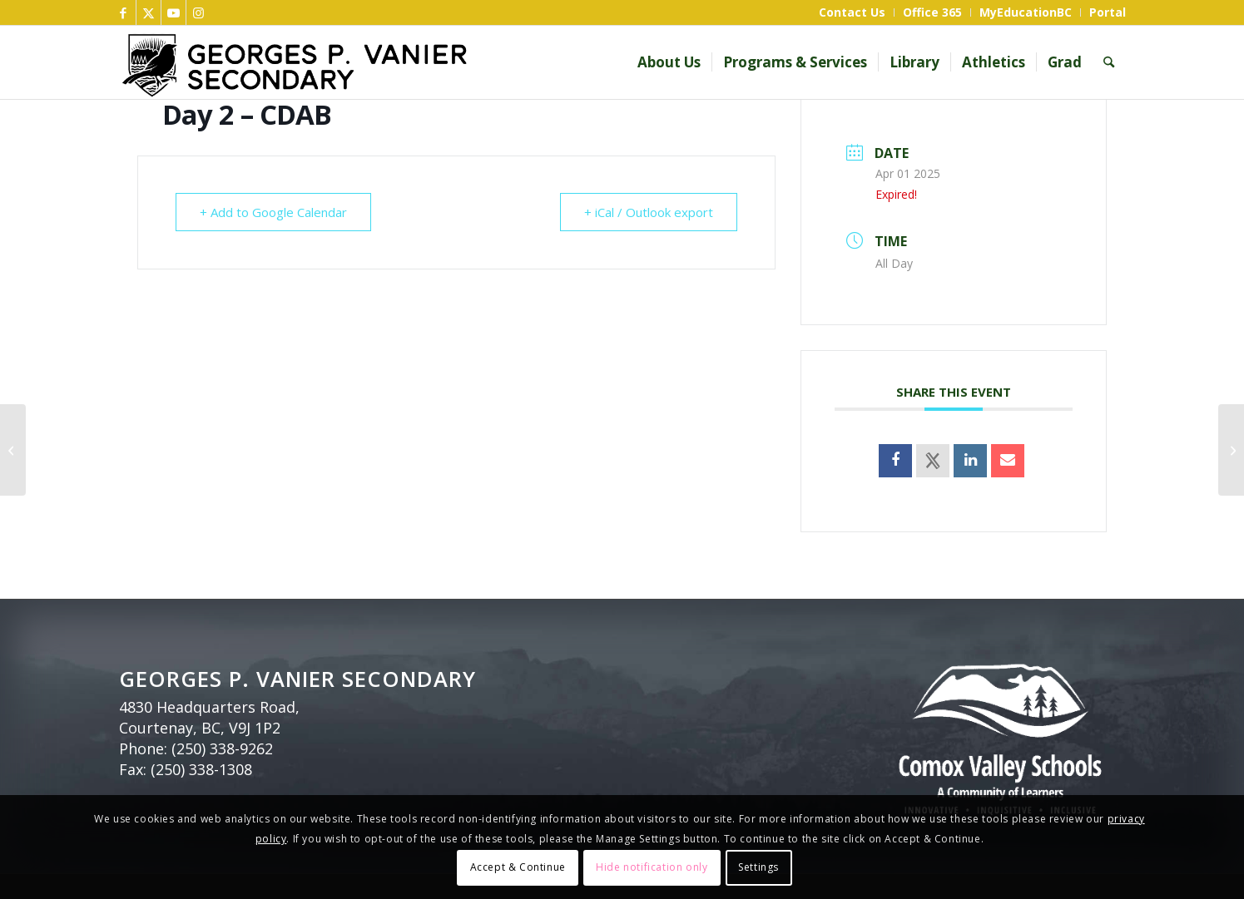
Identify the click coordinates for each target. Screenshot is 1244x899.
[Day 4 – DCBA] (13, 450)
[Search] (1109, 62)
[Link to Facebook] (124, 12)
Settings (758, 867)
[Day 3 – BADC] (1231, 450)
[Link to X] (148, 12)
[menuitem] (852, 12)
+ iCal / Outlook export (648, 212)
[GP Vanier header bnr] (396, 62)
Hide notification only (651, 867)
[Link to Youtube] (173, 12)
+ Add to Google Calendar (273, 212)
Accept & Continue (518, 867)
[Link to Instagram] (198, 12)
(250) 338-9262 (222, 748)
